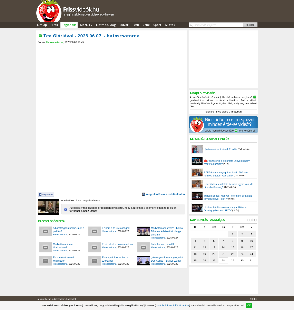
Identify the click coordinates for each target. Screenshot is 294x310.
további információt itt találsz (172, 305)
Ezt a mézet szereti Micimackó (63, 259)
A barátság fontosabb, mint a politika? (68, 230)
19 (204, 253)
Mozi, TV (86, 25)
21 (223, 253)
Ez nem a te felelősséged (116, 228)
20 (213, 253)
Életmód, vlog (106, 25)
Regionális (69, 25)
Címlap (42, 25)
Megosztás (47, 194)
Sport (157, 25)
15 (232, 247)
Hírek (54, 25)
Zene (146, 25)
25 (195, 260)
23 (242, 253)
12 (204, 247)
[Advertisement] (111, 47)
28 (223, 260)
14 (223, 247)
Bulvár (123, 25)
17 (251, 247)
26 (204, 260)
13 (213, 247)
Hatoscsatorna (54, 42)
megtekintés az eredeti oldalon (165, 194)
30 (242, 260)
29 (232, 260)
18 (195, 253)
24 (251, 253)
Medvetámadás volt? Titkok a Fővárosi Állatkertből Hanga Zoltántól (167, 231)
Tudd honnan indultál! (163, 244)
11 (195, 247)
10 (251, 240)
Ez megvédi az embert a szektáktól (115, 259)
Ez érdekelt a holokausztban (117, 244)
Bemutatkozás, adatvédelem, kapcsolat (56, 299)
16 (242, 247)
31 (251, 260)
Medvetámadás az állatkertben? (63, 246)
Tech (135, 25)
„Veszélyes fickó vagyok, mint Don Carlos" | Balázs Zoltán (167, 259)
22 (232, 253)
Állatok (170, 25)
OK (249, 305)
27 (213, 260)
